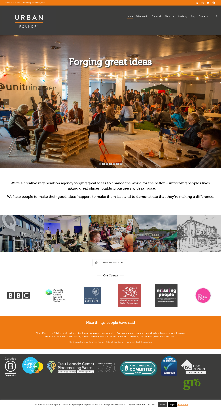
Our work (156, 16)
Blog (193, 16)
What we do (142, 16)
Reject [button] (172, 404)
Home (130, 17)
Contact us (204, 16)
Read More (183, 404)
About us (169, 16)
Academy (182, 16)
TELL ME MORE (110, 75)
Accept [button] (162, 404)
